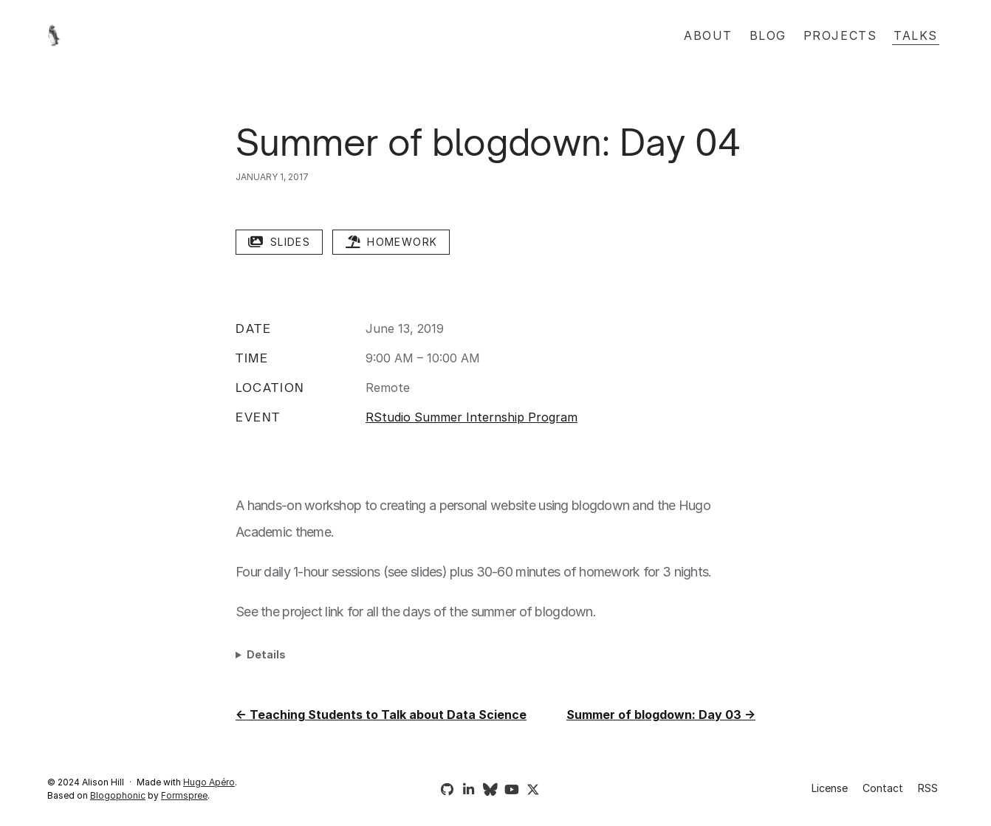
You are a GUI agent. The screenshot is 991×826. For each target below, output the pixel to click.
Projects (840, 35)
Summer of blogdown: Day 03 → (660, 714)
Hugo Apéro (209, 782)
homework (391, 241)
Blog (768, 35)
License (830, 788)
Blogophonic (117, 795)
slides (279, 241)
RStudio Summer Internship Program (471, 417)
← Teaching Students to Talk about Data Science (381, 714)
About (708, 35)
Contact (883, 788)
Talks (916, 35)
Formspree (184, 795)
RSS (928, 788)
